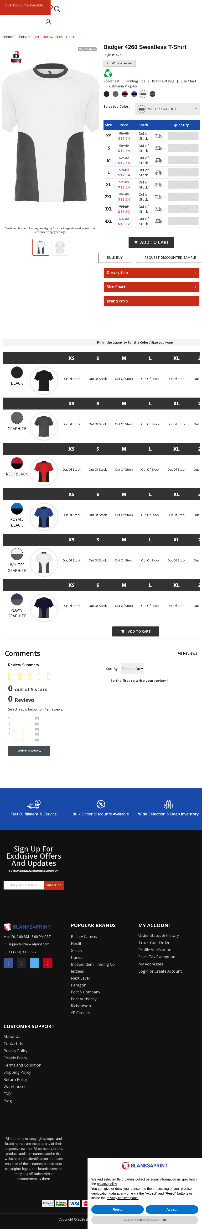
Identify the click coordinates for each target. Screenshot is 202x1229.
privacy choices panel (123, 1198)
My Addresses (150, 964)
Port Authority (84, 999)
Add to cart (151, 242)
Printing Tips (135, 81)
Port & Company (85, 992)
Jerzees (77, 971)
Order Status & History (158, 935)
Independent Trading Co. (93, 964)
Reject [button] (118, 1209)
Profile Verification (154, 949)
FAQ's (9, 1093)
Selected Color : (117, 109)
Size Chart (188, 81)
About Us (12, 1036)
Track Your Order (154, 942)
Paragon (78, 985)
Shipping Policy (17, 1072)
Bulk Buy (115, 257)
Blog (8, 1101)
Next (51, 7)
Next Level (80, 978)
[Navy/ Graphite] (153, 94)
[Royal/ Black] (134, 94)
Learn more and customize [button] (145, 1220)
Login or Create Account (160, 971)
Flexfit (76, 943)
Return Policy (15, 1079)
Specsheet (111, 81)
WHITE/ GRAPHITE (158, 109)
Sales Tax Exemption (156, 956)
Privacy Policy (15, 1050)
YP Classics (80, 1012)
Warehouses (15, 1086)
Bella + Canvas (84, 936)
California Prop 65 (123, 86)
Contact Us (13, 1043)
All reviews (187, 653)
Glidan (76, 950)
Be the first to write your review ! (139, 680)
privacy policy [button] (107, 1184)
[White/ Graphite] (144, 94)
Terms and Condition (22, 1065)
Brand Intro (117, 301)
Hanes (76, 957)
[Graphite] (116, 94)
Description (117, 273)
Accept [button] (172, 1209)
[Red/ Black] (125, 94)
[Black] (107, 94)
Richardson (81, 1005)
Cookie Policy (15, 1058)
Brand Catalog (163, 81)
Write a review (120, 63)
